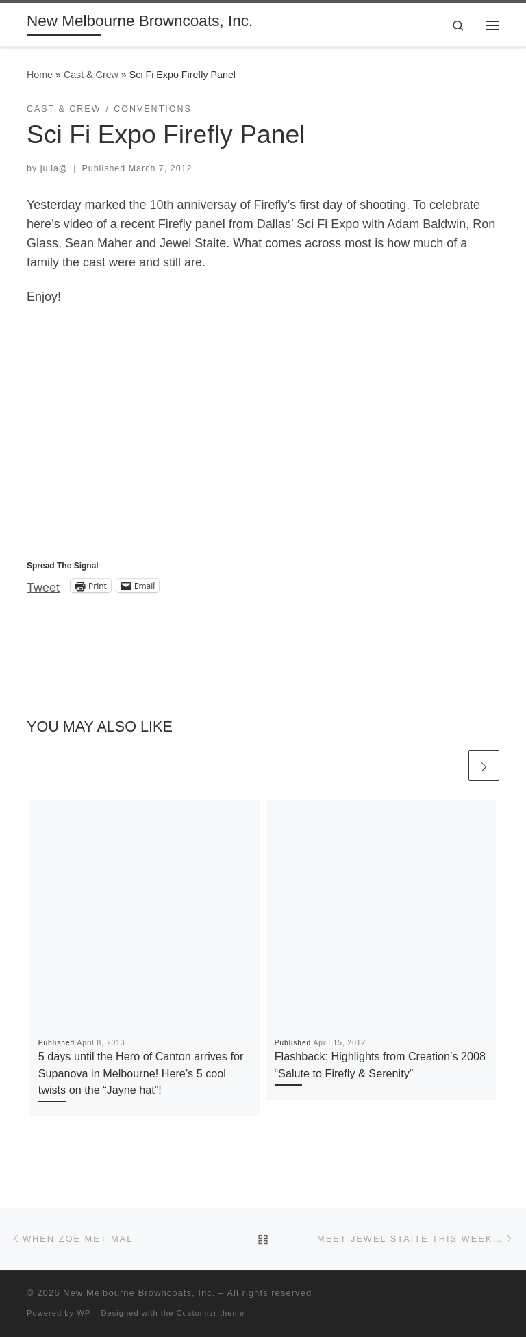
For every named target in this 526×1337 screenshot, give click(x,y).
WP (83, 1313)
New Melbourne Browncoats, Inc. (139, 1293)
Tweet (43, 586)
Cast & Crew (91, 74)
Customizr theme (211, 1313)
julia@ (54, 168)
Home (40, 74)
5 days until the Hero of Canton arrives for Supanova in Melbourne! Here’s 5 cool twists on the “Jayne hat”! (141, 1073)
